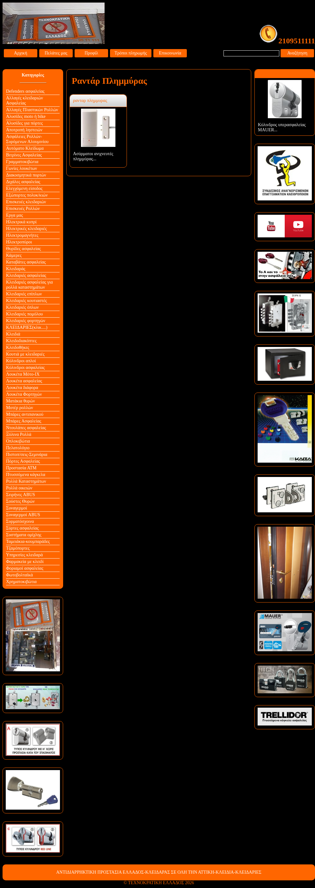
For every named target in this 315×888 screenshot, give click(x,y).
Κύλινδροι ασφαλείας (25, 367)
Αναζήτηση (297, 53)
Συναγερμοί (16, 508)
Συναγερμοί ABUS (23, 514)
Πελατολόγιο (17, 447)
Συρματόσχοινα (20, 521)
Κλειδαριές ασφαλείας (26, 275)
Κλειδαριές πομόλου (24, 314)
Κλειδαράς (15, 268)
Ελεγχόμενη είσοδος (24, 188)
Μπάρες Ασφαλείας (23, 421)
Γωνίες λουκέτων (21, 168)
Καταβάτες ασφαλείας (26, 262)
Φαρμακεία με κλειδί (25, 561)
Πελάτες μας (56, 53)
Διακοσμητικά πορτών (26, 175)
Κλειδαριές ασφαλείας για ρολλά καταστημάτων (29, 285)
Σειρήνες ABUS (20, 494)
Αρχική (20, 53)
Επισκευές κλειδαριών (26, 201)
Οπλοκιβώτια (18, 441)
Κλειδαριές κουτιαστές (26, 300)
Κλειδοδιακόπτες (21, 340)
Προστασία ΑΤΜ (21, 468)
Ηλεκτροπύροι (19, 242)
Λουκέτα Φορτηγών (24, 394)
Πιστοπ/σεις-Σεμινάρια (26, 454)
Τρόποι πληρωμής (130, 53)
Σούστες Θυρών (20, 501)
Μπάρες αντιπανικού (24, 414)
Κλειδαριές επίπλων (24, 294)
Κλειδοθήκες (17, 347)
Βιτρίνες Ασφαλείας (24, 155)
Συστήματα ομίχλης (23, 534)
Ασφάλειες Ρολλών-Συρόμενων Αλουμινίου (27, 139)
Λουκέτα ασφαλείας (24, 381)
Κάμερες (14, 255)
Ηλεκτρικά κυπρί (21, 222)
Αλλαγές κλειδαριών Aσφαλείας (24, 100)
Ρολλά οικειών (19, 488)
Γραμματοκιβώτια (22, 161)
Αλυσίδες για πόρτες (24, 123)
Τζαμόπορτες (18, 548)
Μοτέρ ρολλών (19, 407)
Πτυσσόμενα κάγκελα (25, 474)
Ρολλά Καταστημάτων (26, 481)
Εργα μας (14, 215)
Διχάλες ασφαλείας (23, 181)
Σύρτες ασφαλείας (22, 528)
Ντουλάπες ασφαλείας (26, 427)
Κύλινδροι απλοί (21, 360)
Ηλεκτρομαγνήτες (22, 235)
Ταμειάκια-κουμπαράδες (28, 541)
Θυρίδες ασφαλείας (23, 248)
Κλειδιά (13, 334)
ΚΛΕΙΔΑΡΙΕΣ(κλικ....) (27, 327)
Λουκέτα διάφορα (22, 387)
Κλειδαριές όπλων (22, 307)
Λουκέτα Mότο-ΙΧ (23, 374)
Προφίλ (91, 53)
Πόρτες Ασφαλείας (23, 461)
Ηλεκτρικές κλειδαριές (26, 228)
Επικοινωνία (170, 53)
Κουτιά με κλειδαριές (25, 354)
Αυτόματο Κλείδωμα (25, 148)
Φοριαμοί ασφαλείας (24, 568)
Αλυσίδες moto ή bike (26, 116)
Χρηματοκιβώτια (21, 581)
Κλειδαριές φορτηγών (25, 320)
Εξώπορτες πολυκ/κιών (27, 195)
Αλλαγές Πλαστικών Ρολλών (32, 109)
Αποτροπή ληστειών (24, 129)
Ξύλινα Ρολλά (18, 434)
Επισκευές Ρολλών (23, 208)
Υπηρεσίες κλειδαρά (24, 554)
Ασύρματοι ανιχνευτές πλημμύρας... (93, 156)
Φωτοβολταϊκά (19, 575)
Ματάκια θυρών (20, 401)
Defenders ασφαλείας (25, 91)
